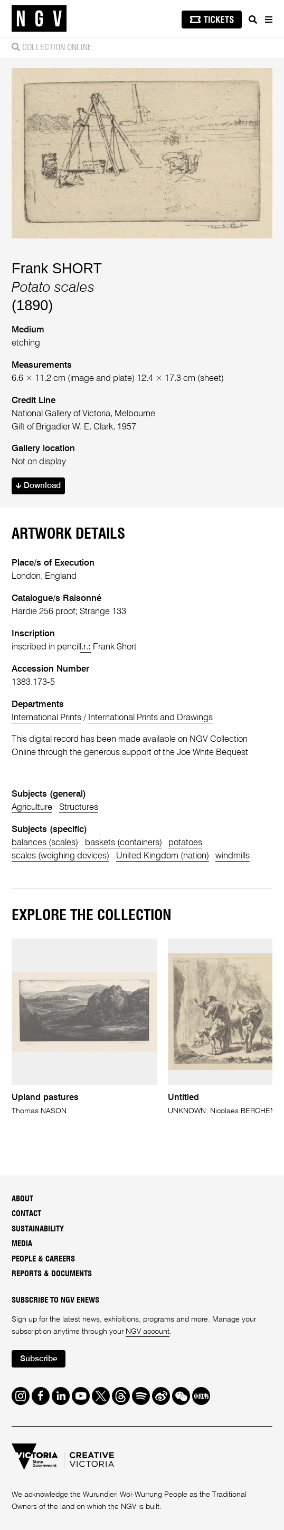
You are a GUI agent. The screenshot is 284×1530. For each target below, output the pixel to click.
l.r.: (85, 647)
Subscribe (39, 1359)
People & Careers (43, 1259)
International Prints (46, 717)
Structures (78, 807)
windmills (232, 856)
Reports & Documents (52, 1274)
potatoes (185, 842)
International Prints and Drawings (150, 717)
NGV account (147, 1331)
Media (22, 1244)
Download (38, 486)
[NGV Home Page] (39, 19)
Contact (26, 1214)
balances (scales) (45, 842)
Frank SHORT (57, 268)
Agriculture (32, 807)
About (22, 1199)
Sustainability (38, 1229)
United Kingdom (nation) (162, 856)
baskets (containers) (123, 842)
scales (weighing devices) (60, 856)
